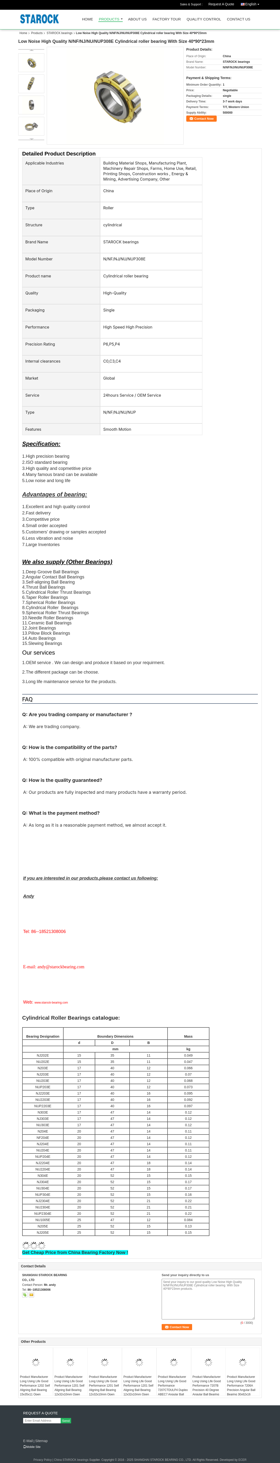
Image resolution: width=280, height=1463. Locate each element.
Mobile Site (31, 1447)
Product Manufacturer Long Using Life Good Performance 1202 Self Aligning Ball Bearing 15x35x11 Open (35, 1385)
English (253, 3)
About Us (137, 19)
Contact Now (204, 118)
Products (109, 19)
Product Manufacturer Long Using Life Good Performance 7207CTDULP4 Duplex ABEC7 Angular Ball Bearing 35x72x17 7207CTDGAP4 (173, 1390)
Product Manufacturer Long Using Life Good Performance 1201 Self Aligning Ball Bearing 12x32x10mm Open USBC (69, 1387)
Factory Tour (166, 19)
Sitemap (41, 1441)
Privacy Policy (43, 1460)
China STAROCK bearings (71, 1460)
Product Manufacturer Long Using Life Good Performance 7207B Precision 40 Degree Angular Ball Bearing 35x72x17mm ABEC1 (207, 1387)
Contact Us (238, 19)
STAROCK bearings (59, 33)
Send (66, 1421)
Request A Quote (221, 4)
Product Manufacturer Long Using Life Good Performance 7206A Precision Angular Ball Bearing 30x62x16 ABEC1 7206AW (241, 1387)
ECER (242, 1460)
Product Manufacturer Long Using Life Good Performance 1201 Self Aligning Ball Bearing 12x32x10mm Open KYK (104, 1387)
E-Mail (28, 1441)
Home (87, 19)
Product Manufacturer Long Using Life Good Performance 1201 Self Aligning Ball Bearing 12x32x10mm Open (138, 1385)
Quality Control (204, 19)
